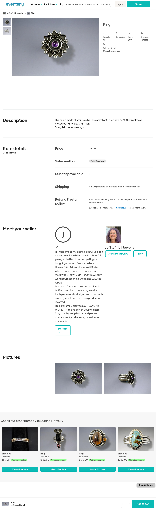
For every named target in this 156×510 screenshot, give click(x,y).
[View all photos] (55, 61)
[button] (36, 4)
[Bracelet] (20, 439)
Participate (50, 4)
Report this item (146, 485)
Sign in (120, 4)
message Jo (121, 207)
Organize (36, 4)
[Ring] (58, 439)
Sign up (138, 4)
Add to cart (143, 503)
